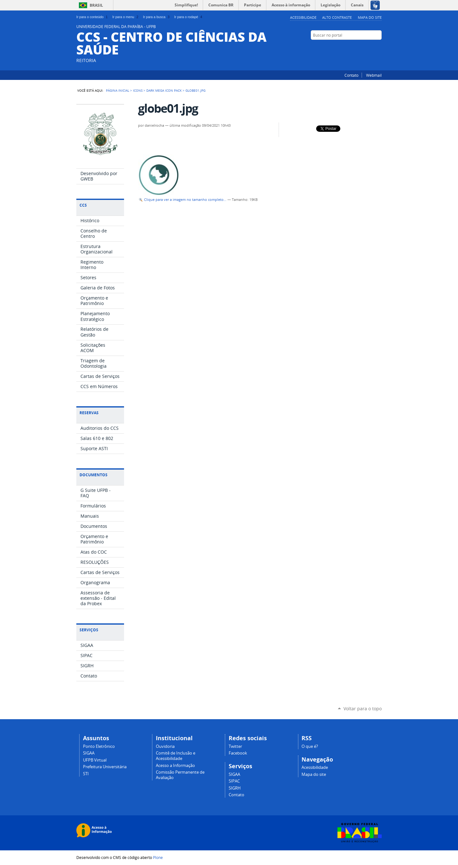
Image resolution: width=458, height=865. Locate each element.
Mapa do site (370, 17)
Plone (158, 857)
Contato (351, 75)
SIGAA (88, 753)
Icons (137, 90)
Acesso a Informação (175, 765)
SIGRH (235, 788)
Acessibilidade (303, 17)
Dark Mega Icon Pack (164, 90)
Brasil (96, 5)
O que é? (310, 746)
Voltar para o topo (363, 708)
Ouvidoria (165, 746)
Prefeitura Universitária (105, 766)
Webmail (374, 75)
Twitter (370, 47)
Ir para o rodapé (189, 17)
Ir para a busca (157, 17)
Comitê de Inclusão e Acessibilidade (175, 755)
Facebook (378, 47)
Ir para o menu (125, 17)
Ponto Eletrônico (99, 746)
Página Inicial (117, 90)
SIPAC (234, 781)
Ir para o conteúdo (92, 17)
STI (86, 773)
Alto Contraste (337, 17)
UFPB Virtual (95, 760)
